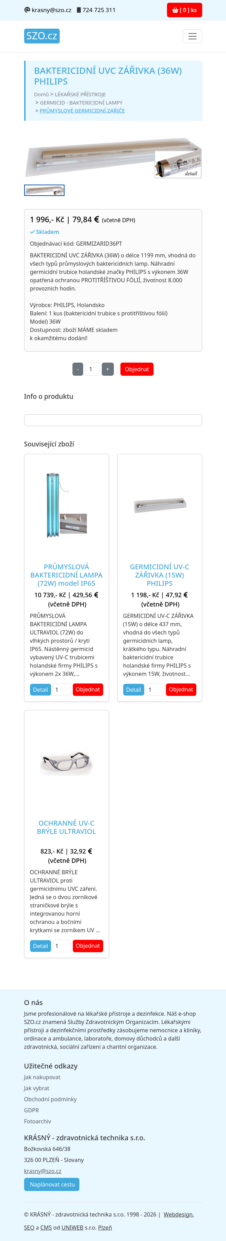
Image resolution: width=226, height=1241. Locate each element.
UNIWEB (72, 1227)
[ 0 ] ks (184, 10)
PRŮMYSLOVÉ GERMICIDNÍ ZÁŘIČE (82, 110)
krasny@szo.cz (47, 10)
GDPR (31, 1110)
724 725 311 (99, 10)
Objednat (137, 369)
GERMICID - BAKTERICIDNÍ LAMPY (81, 102)
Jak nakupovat (42, 1077)
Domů (41, 94)
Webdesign (178, 1214)
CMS (46, 1227)
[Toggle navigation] (192, 36)
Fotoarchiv (37, 1121)
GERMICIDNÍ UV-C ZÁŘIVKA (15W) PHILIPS (159, 575)
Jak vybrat (36, 1088)
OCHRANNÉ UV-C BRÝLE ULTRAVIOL (66, 827)
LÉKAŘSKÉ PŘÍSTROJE (80, 94)
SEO (29, 1227)
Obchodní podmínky (50, 1099)
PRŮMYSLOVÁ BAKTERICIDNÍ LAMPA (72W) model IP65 (66, 575)
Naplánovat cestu (52, 1184)
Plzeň (105, 1227)
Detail (40, 689)
